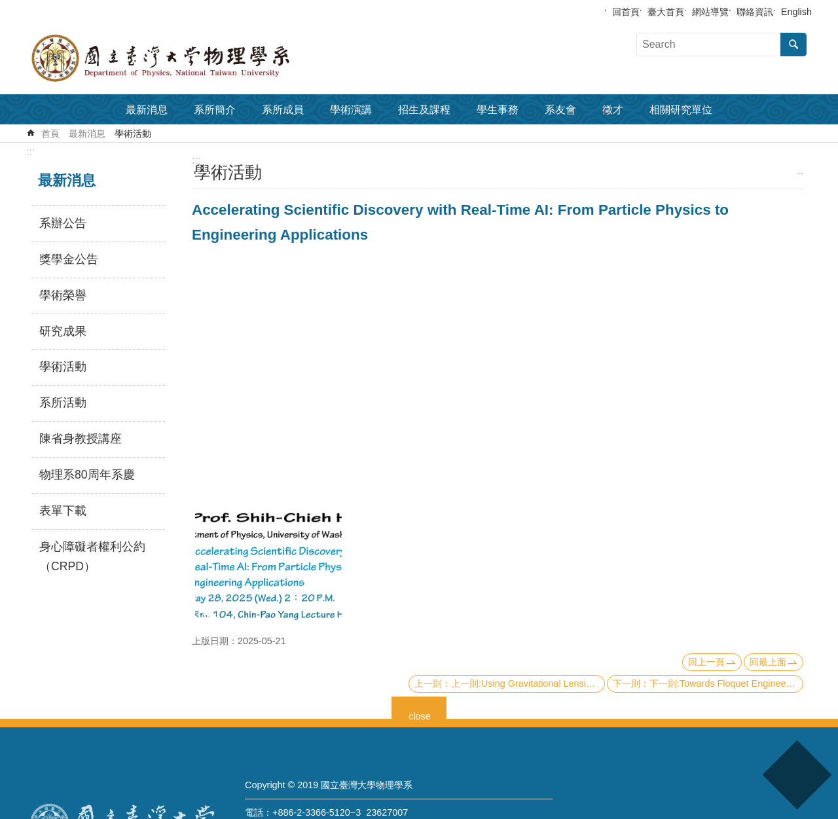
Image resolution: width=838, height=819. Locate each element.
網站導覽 (710, 12)
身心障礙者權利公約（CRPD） (92, 556)
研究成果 (62, 331)
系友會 (560, 109)
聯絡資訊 (755, 12)
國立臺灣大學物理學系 (190, 58)
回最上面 (768, 662)
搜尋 (793, 44)
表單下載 (62, 510)
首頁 (50, 133)
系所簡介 (215, 109)
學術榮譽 (62, 295)
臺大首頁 (665, 12)
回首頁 (626, 12)
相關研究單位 (680, 109)
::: (30, 151)
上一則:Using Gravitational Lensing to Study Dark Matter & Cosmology (528, 683)
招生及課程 (424, 109)
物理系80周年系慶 (87, 474)
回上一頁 (706, 662)
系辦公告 (62, 223)
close (420, 714)
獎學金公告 (68, 259)
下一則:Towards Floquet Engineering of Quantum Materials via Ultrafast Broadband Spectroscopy (726, 683)
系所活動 (62, 402)
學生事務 (498, 109)
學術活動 (133, 133)
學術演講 (351, 109)
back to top (796, 774)
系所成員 (283, 109)
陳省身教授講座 (80, 438)
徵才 (612, 109)
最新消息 (147, 109)
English (796, 12)
